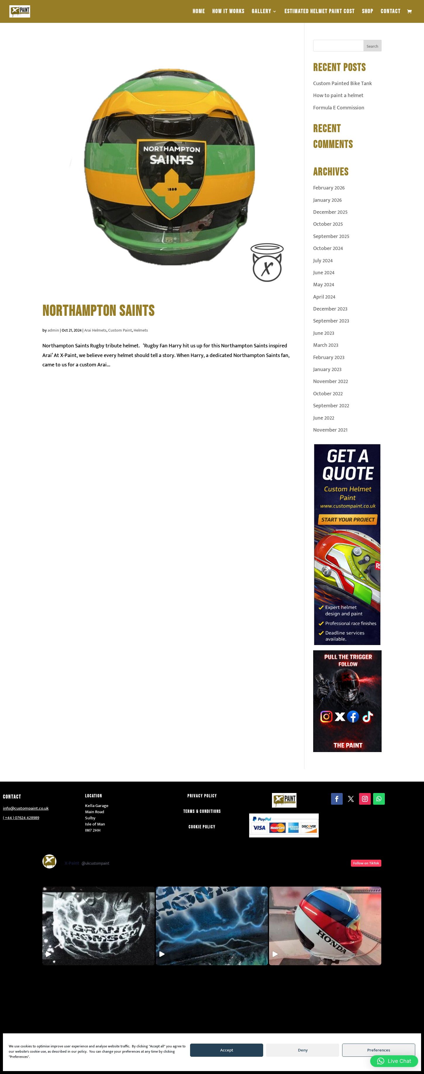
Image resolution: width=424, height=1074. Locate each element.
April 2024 (324, 297)
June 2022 (323, 418)
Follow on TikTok (366, 863)
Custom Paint (120, 330)
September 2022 (331, 405)
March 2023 (325, 345)
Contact (391, 12)
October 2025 (328, 224)
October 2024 (328, 248)
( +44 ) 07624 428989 (21, 817)
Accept (226, 1050)
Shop (367, 12)
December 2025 (330, 212)
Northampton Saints (98, 311)
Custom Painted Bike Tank (342, 83)
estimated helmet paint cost (320, 12)
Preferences (378, 1050)
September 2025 (331, 236)
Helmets (141, 330)
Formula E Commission (338, 108)
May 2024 (323, 284)
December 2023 (330, 309)
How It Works (228, 12)
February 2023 (328, 357)
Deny (303, 1050)
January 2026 (327, 200)
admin (53, 330)
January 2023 (327, 369)
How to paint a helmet (338, 95)
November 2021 (330, 430)
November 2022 (330, 381)
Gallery (261, 12)
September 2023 (331, 321)
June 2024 (324, 272)
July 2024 (323, 260)
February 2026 (329, 188)
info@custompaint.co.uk (26, 808)
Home (199, 12)
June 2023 (323, 333)
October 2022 (328, 393)
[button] (394, 1061)
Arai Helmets (95, 330)
